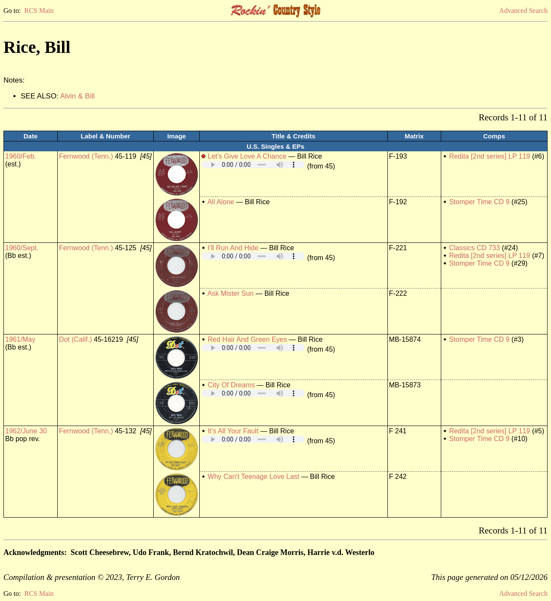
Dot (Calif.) (75, 339)
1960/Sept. (21, 247)
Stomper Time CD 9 (479, 201)
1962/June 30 (26, 431)
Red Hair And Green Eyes (247, 339)
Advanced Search (523, 10)
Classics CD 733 (474, 247)
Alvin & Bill (77, 96)
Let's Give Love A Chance (247, 156)
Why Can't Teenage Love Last (254, 476)
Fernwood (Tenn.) (86, 156)
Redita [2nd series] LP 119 (489, 156)
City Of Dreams (231, 385)
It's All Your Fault (233, 431)
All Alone (220, 201)
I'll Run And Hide (233, 247)
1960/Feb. (20, 156)
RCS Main (38, 10)
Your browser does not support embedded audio (253, 164)
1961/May (20, 339)
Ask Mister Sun (230, 293)
